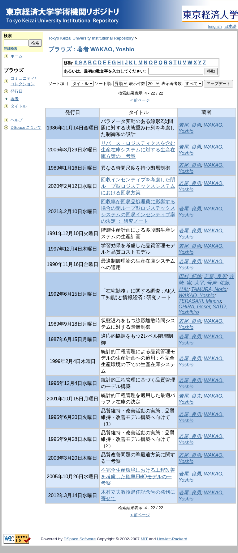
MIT (144, 539)
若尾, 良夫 (190, 396)
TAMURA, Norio (209, 289)
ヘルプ (17, 120)
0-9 (78, 62)
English (215, 26)
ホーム (17, 56)
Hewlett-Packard (172, 539)
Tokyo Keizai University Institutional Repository (91, 38)
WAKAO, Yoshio (196, 295)
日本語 (230, 26)
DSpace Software (80, 539)
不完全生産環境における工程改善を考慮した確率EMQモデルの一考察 (138, 476)
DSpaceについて (26, 127)
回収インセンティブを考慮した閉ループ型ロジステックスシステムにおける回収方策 (138, 186)
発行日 (17, 91)
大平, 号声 (205, 282)
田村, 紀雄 (190, 276)
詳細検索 (10, 48)
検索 (8, 35)
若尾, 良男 (190, 125)
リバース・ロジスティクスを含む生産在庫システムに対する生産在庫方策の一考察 (138, 150)
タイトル (19, 106)
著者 (15, 98)
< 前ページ (140, 100)
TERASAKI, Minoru (200, 301)
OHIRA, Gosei (194, 306)
